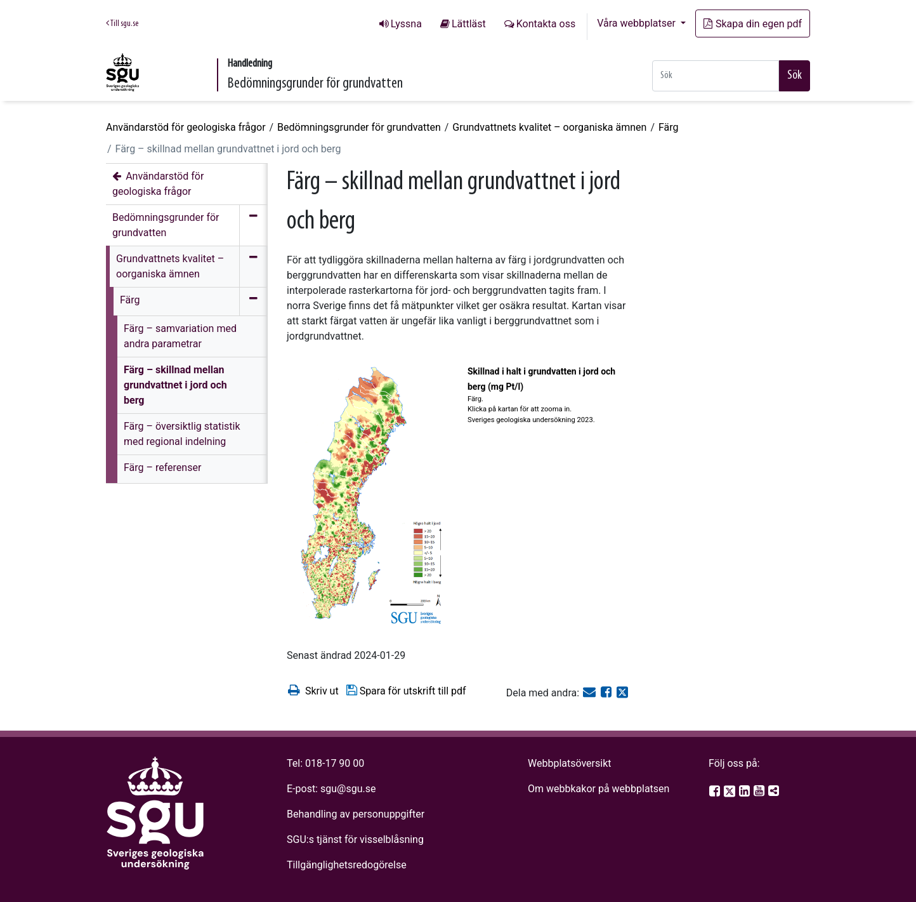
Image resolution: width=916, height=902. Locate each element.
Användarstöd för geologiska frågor (186, 127)
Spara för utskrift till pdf (405, 690)
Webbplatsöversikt (570, 763)
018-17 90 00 (334, 763)
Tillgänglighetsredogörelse (347, 865)
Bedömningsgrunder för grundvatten (359, 127)
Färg (668, 127)
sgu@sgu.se (348, 789)
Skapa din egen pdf (752, 24)
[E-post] (590, 693)
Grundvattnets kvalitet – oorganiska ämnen (549, 127)
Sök (794, 75)
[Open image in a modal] (372, 496)
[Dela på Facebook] (607, 693)
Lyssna (406, 24)
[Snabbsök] (715, 75)
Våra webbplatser (637, 23)
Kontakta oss (545, 24)
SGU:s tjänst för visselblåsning (355, 839)
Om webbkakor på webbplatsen (598, 789)
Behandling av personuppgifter (355, 814)
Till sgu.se (122, 23)
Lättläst (469, 24)
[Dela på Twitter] (622, 693)
